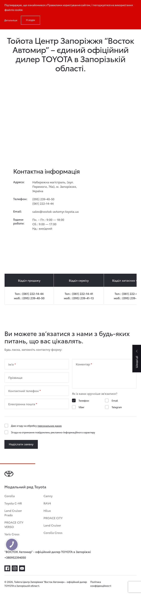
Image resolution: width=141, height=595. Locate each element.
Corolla (9, 496)
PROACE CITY (53, 518)
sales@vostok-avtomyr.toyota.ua (55, 211)
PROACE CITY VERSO (13, 524)
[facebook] (7, 568)
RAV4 (47, 503)
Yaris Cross (11, 534)
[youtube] (22, 568)
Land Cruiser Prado (13, 512)
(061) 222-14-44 (43, 203)
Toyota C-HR (13, 503)
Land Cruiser (52, 525)
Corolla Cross (53, 532)
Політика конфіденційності (100, 583)
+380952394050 (15, 557)
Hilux (47, 510)
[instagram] (15, 568)
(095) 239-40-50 (43, 199)
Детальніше (10, 20)
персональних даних (49, 425)
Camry (48, 496)
